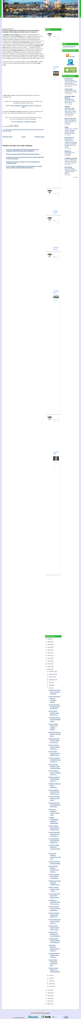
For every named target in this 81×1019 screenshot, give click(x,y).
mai (50, 975)
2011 (49, 998)
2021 (49, 653)
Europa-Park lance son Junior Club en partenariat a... (54, 908)
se (9, 34)
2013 (49, 993)
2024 (49, 644)
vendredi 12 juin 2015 (30, 121)
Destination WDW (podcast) (70, 97)
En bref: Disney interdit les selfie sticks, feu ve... (54, 713)
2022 (49, 650)
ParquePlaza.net (69, 137)
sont (12, 34)
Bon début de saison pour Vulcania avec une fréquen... (54, 804)
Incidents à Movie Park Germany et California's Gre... (54, 827)
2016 (49, 666)
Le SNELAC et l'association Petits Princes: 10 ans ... (54, 902)
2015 (49, 669)
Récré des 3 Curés (7, 130)
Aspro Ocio (8, 129)
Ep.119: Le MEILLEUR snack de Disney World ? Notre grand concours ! (71, 161)
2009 (49, 1004)
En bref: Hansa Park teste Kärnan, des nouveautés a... (54, 834)
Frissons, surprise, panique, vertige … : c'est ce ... (54, 889)
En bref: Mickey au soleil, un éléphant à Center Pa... (55, 772)
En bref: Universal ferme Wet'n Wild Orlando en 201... (54, 791)
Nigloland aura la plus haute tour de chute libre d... (55, 734)
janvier (51, 986)
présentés (16, 34)
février (51, 983)
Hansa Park (25, 129)
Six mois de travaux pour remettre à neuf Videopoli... (54, 876)
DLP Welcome (69, 79)
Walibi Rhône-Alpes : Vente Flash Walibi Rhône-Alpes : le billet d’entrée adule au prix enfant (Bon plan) (70, 111)
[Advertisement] (40, 22)
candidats (6, 34)
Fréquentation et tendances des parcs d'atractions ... (55, 934)
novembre (52, 674)
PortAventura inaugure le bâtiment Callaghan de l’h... (55, 882)
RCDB (66, 127)
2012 (49, 995)
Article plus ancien (39, 136)
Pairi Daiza (19, 121)
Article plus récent (7, 136)
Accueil (23, 136)
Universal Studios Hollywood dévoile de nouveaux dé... (54, 940)
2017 (49, 664)
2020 (49, 655)
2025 (49, 642)
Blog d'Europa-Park (70, 118)
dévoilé (19, 111)
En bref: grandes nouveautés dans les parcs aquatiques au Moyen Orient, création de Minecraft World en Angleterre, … (24, 167)
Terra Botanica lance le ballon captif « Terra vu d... (54, 955)
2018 (49, 661)
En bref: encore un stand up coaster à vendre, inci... (54, 746)
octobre (51, 677)
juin (50, 688)
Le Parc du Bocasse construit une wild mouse (54, 798)
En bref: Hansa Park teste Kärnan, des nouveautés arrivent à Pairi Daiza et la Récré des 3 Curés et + (21, 31)
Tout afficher (75, 177)
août (50, 682)
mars (50, 981)
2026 (49, 639)
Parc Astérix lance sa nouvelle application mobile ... (55, 719)
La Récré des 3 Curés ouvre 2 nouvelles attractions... (55, 691)
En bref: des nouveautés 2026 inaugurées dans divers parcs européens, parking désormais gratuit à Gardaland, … (22, 150)
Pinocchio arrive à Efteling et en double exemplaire (54, 969)
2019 (49, 658)
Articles (38, 1013)
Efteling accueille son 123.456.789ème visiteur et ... (54, 779)
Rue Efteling (68, 167)
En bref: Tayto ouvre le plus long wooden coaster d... (55, 921)
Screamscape (69, 89)
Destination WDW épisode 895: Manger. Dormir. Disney (70, 101)
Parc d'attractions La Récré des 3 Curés (22, 105)
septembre (52, 679)
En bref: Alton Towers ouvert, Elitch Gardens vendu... (54, 895)
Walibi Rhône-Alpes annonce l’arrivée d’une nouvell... (54, 740)
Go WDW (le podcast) (71, 158)
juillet (50, 685)
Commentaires (46, 1013)
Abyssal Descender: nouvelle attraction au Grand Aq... (54, 706)
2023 (49, 647)
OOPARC (67, 106)
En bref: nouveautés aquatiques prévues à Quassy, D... (55, 759)
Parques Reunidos (39, 129)
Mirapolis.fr (68, 151)
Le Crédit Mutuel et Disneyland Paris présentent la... (54, 840)
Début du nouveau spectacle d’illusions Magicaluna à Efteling (22, 154)
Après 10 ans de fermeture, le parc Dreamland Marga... (55, 766)
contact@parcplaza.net (69, 46)
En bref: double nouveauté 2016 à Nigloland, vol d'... (54, 753)
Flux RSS (70, 56)
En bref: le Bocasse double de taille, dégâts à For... (54, 914)
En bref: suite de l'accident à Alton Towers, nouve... (54, 927)
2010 (49, 1001)
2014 (49, 990)
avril (50, 978)
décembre (52, 671)
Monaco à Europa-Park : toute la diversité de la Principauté (71, 122)
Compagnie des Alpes (17, 129)
